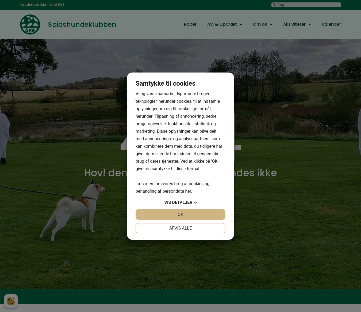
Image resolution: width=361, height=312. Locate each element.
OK (180, 214)
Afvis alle (180, 228)
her (188, 191)
